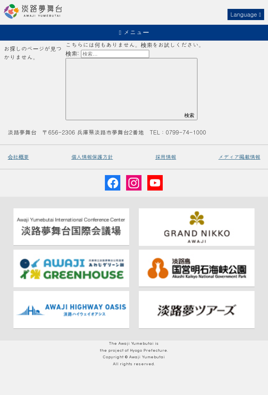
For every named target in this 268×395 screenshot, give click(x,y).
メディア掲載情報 (239, 156)
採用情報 (165, 156)
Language (246, 14)
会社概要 (18, 156)
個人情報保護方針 (92, 156)
